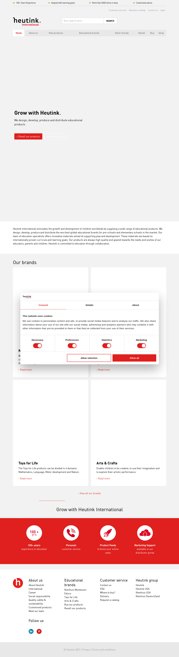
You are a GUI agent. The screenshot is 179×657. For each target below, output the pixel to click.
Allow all (134, 358)
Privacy (86, 649)
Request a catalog (137, 10)
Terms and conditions (103, 649)
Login (162, 10)
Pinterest (39, 631)
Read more (26, 369)
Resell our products (29, 136)
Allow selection (89, 358)
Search (110, 20)
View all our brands (90, 493)
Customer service (114, 580)
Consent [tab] (43, 305)
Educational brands (73, 582)
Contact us (153, 10)
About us (35, 580)
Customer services (118, 10)
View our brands (57, 136)
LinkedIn (31, 631)
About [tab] (135, 305)
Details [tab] (89, 305)
